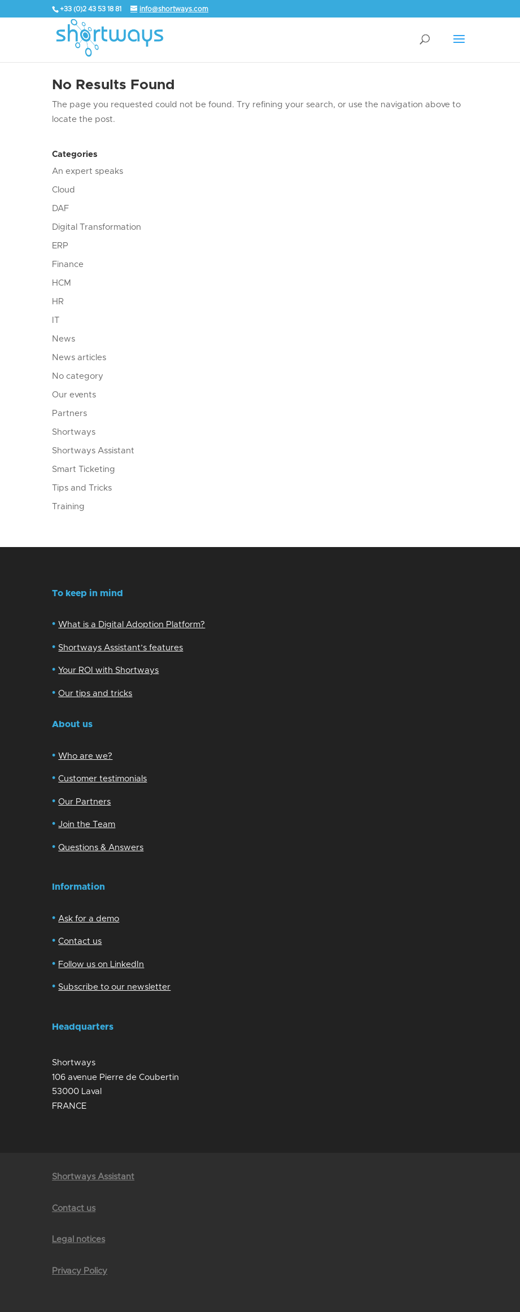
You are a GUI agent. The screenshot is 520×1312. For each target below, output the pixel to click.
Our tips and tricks (95, 693)
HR (58, 302)
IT (55, 320)
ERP (60, 246)
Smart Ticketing (83, 469)
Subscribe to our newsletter (114, 987)
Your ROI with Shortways (108, 670)
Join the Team (86, 824)
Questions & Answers (100, 847)
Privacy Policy (79, 1271)
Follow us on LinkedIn (101, 964)
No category (77, 376)
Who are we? (85, 756)
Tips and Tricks (82, 488)
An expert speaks (87, 171)
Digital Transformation (96, 227)
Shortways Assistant (93, 451)
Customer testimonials (102, 779)
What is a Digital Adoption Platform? (131, 624)
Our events (74, 395)
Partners (69, 413)
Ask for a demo (88, 919)
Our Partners (84, 802)
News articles (79, 357)
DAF (60, 208)
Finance (68, 264)
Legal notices (78, 1239)
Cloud (63, 190)
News (63, 339)
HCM (61, 283)
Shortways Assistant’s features (120, 648)
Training (68, 506)
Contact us (80, 941)
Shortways (73, 432)
